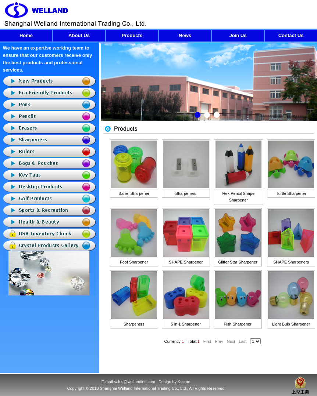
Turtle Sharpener (291, 193)
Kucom (184, 381)
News (185, 35)
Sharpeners (185, 193)
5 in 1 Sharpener (186, 324)
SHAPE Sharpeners (291, 262)
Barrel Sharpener (133, 193)
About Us (79, 35)
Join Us (238, 35)
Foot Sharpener (134, 262)
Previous (106, 87)
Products (132, 35)
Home (26, 35)
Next (311, 87)
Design (164, 381)
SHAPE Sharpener (186, 262)
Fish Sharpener (238, 324)
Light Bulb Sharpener (291, 324)
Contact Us (291, 35)
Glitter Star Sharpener (237, 262)
